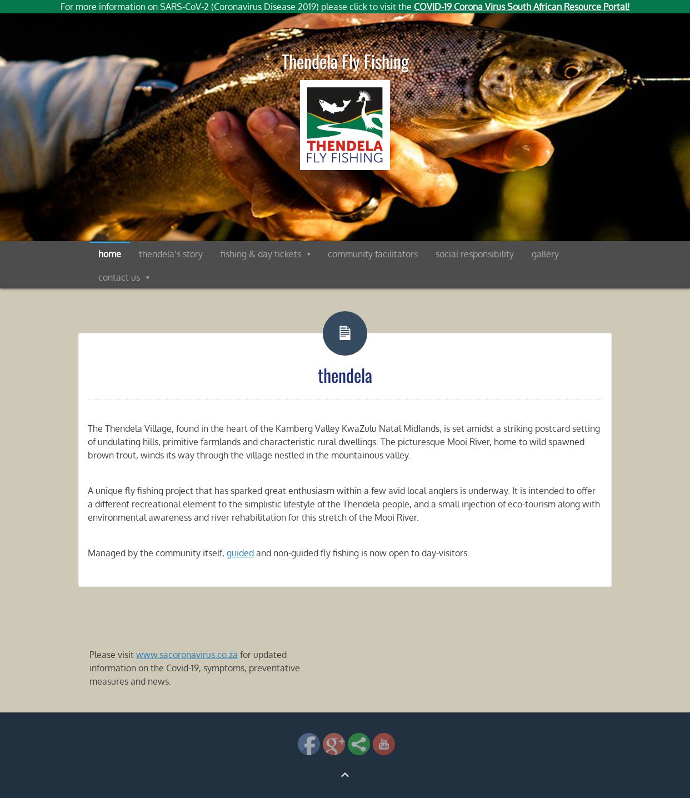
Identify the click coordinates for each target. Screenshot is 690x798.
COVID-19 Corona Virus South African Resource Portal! (522, 6)
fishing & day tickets (261, 254)
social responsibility (475, 254)
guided (240, 552)
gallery (545, 254)
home (109, 254)
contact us (119, 277)
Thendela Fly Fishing (345, 61)
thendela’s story (171, 254)
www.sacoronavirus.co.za (187, 654)
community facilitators (373, 254)
